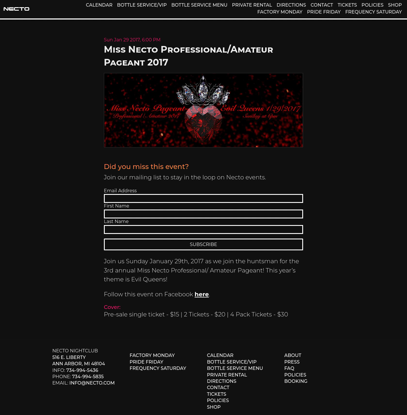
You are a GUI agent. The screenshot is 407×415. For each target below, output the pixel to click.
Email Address (120, 190)
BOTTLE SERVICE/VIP (142, 5)
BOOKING (295, 381)
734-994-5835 (88, 376)
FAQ (289, 368)
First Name (116, 206)
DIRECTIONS (291, 5)
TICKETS (347, 5)
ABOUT (292, 355)
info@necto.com (92, 383)
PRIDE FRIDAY (324, 12)
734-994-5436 (82, 370)
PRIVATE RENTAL (252, 5)
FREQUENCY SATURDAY (373, 12)
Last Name (116, 221)
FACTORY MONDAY (279, 12)
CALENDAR (99, 5)
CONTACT (322, 5)
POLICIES (372, 5)
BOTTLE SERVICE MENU (199, 5)
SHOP (395, 5)
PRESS (292, 362)
